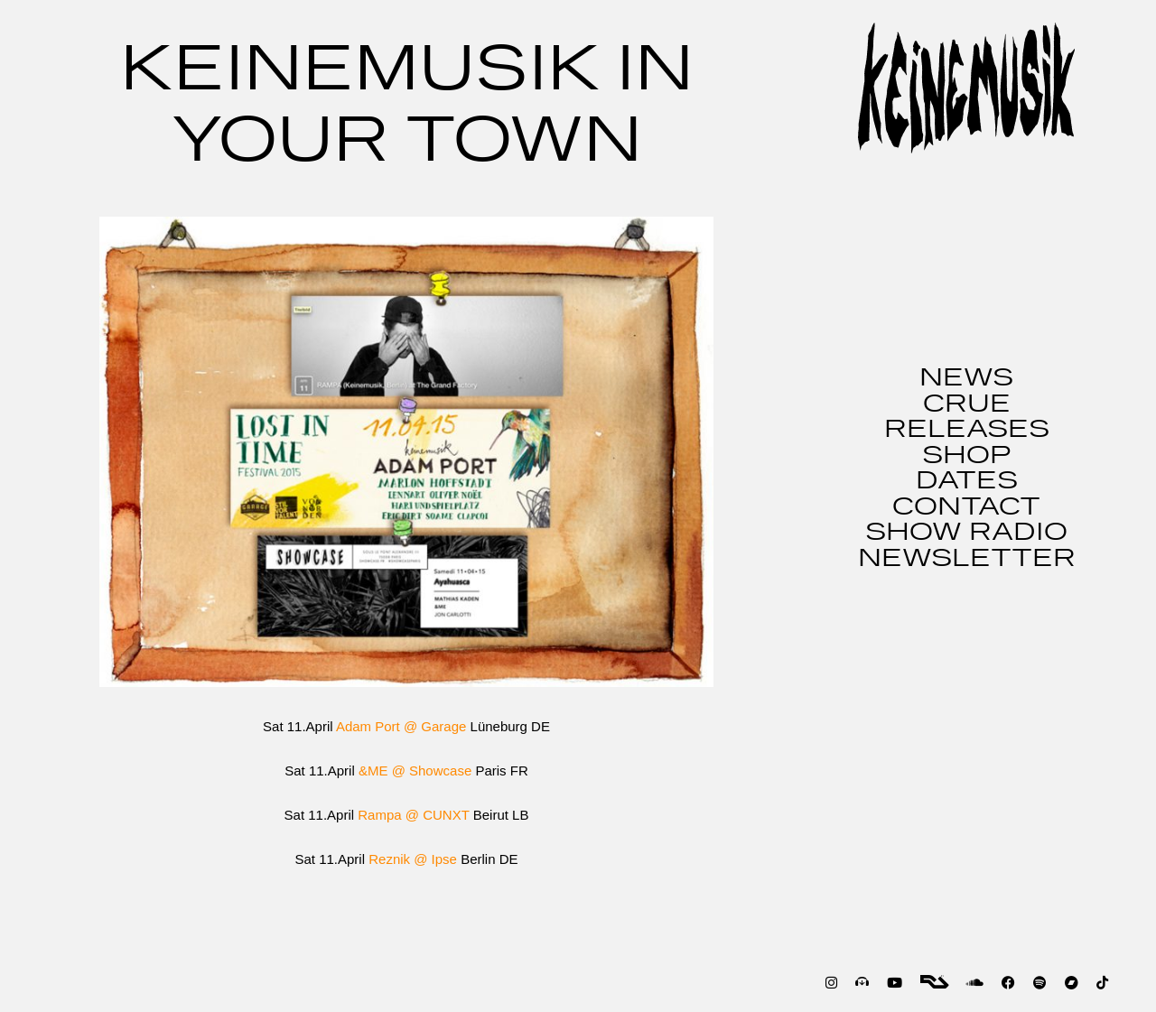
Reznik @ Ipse (412, 859)
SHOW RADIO (966, 532)
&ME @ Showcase (415, 770)
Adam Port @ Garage (401, 726)
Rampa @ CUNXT (413, 814)
